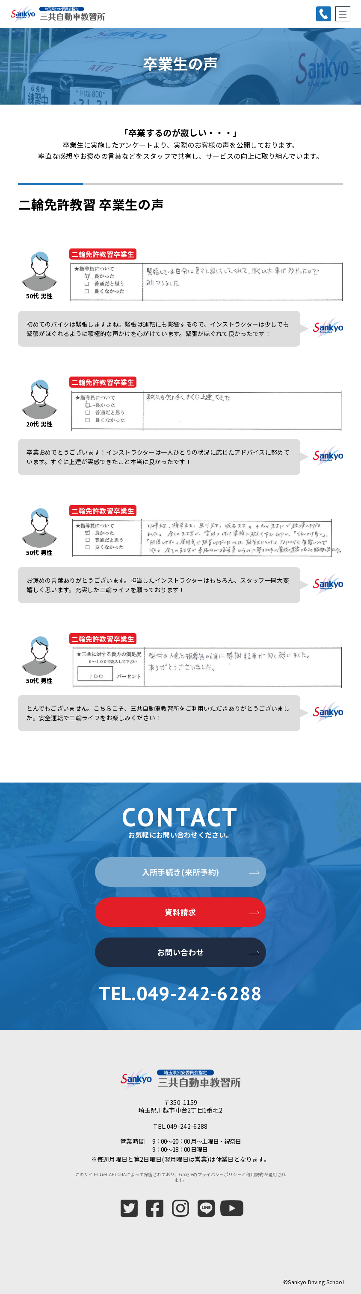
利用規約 (254, 1174)
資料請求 (180, 911)
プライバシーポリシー (220, 1174)
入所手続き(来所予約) (180, 871)
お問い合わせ (180, 952)
